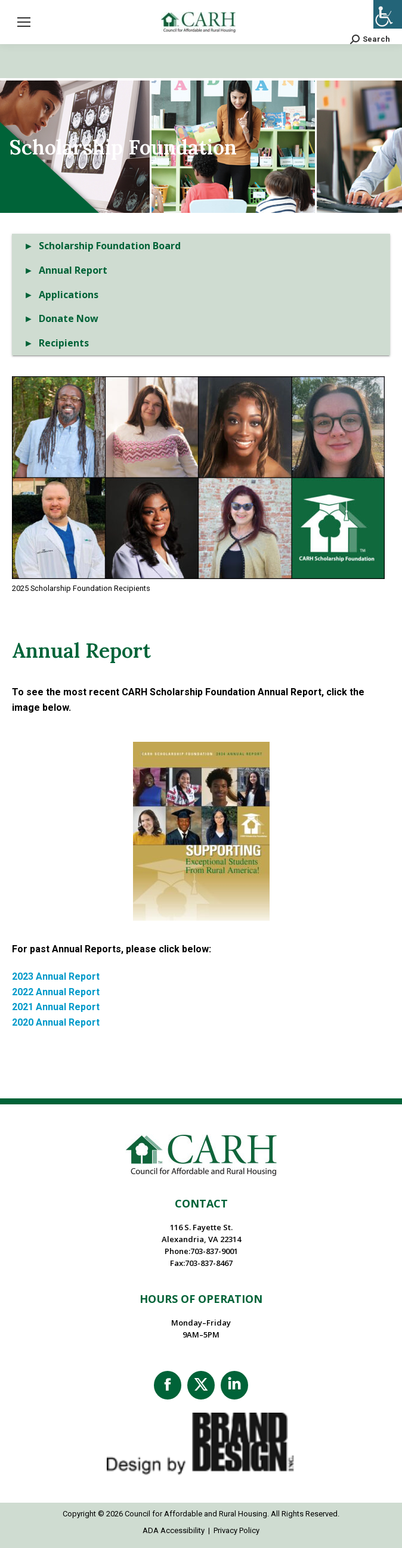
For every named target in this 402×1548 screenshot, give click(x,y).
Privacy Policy (236, 1530)
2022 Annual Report (56, 992)
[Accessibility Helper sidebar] (387, 14)
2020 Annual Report (56, 1022)
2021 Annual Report (56, 1007)
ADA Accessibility (174, 1530)
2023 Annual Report (56, 976)
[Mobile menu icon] (24, 22)
